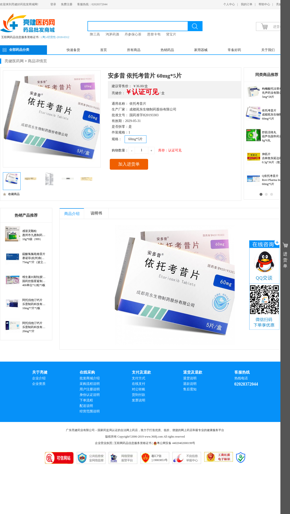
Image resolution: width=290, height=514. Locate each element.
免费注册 (66, 4)
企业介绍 (39, 378)
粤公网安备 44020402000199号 (174, 443)
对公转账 (138, 389)
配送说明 (86, 406)
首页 (103, 50)
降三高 (95, 34)
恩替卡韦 (154, 34)
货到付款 (138, 395)
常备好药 (234, 50)
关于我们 (268, 50)
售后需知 (190, 389)
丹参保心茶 (133, 34)
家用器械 (201, 50)
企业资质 (39, 384)
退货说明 (190, 378)
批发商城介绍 (90, 378)
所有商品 (133, 50)
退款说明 (190, 384)
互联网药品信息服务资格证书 (132, 443)
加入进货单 (129, 164)
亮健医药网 (14, 61)
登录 (53, 4)
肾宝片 (171, 34)
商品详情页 (37, 61)
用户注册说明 (90, 389)
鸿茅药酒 (112, 34)
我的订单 (246, 4)
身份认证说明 (90, 395)
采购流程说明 (90, 384)
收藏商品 (11, 194)
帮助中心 (264, 4)
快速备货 (73, 50)
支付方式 (138, 378)
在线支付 (138, 384)
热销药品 (167, 50)
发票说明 (138, 400)
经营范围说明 (90, 411)
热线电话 (241, 378)
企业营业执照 (103, 443)
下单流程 (86, 400)
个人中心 (229, 4)
